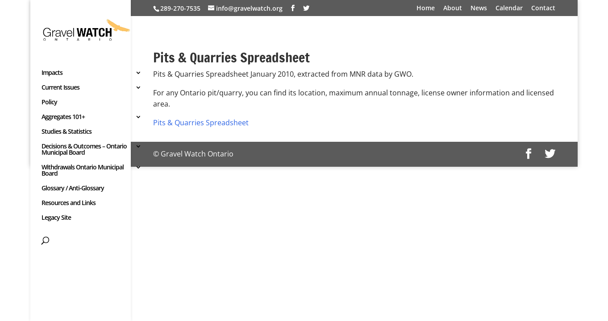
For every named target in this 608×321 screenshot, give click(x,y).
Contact (543, 8)
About (452, 8)
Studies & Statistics (67, 132)
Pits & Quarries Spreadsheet (201, 123)
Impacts (52, 73)
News (479, 8)
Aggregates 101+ (63, 117)
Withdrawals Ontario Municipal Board (83, 170)
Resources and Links (69, 203)
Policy (49, 102)
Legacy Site (56, 218)
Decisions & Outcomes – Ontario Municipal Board (84, 149)
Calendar (509, 8)
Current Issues (60, 87)
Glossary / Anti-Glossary (73, 188)
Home (425, 8)
